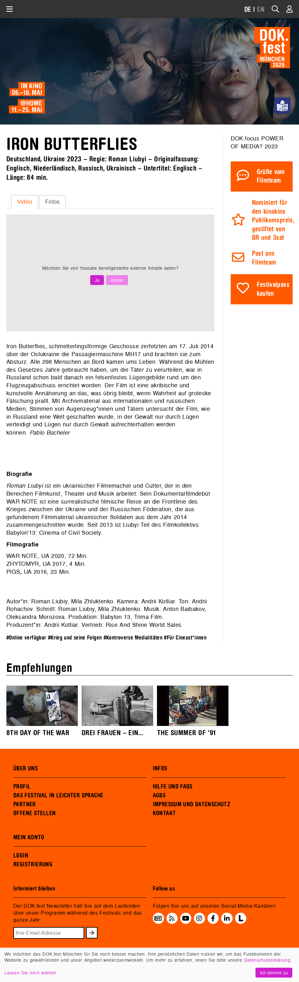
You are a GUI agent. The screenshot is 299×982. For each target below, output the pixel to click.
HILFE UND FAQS (173, 786)
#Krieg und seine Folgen (75, 638)
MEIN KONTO (28, 837)
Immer (117, 280)
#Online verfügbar (26, 638)
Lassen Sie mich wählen (30, 973)
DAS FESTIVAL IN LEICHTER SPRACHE (58, 795)
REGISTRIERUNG (32, 864)
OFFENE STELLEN (34, 813)
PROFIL (22, 786)
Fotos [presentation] (52, 202)
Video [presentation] (24, 202)
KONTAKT (164, 813)
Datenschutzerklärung (267, 960)
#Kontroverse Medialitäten (133, 638)
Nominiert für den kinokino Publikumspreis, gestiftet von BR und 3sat (273, 220)
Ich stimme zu (274, 973)
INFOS (160, 768)
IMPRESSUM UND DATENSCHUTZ (192, 804)
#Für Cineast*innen (185, 638)
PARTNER (24, 804)
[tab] (24, 202)
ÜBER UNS (25, 768)
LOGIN (20, 855)
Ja (97, 280)
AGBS (159, 795)
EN (261, 9)
